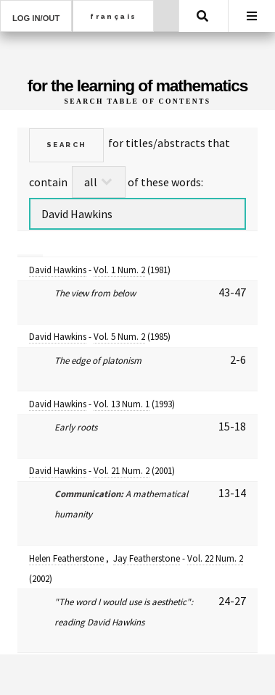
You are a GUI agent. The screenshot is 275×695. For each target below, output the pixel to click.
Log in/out (35, 18)
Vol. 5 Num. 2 (119, 336)
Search (202, 16)
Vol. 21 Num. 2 (121, 471)
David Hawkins (57, 270)
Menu (252, 16)
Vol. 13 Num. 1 (121, 404)
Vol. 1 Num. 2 (119, 270)
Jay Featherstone (146, 558)
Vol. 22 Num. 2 (215, 558)
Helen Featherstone (66, 558)
